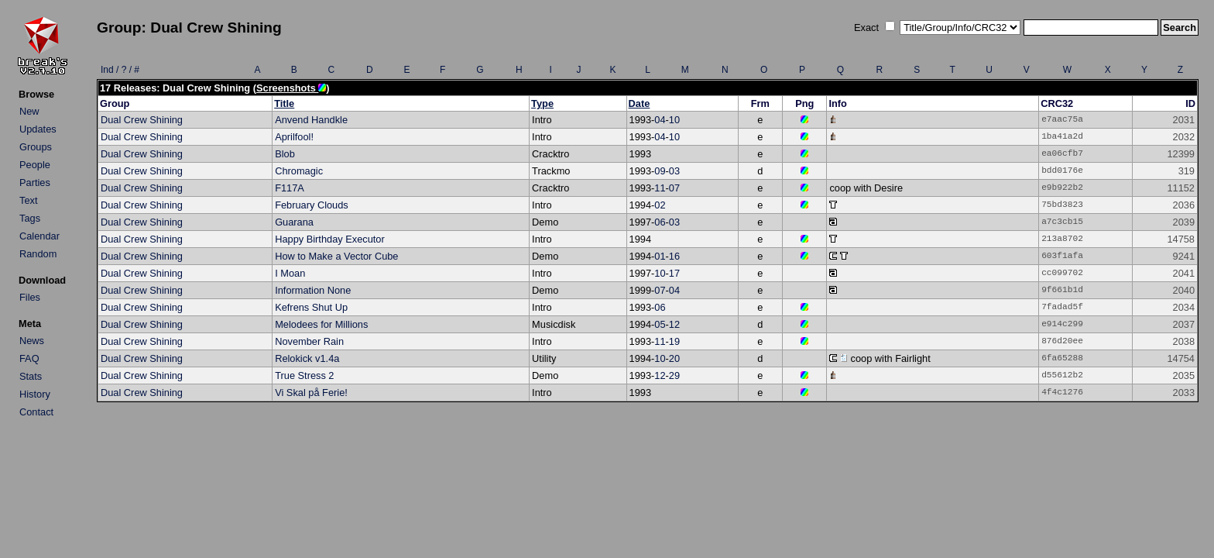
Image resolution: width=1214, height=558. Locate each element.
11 (659, 188)
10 (674, 120)
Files (29, 297)
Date (639, 103)
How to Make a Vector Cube (336, 256)
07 (674, 188)
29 (674, 375)
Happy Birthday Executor (330, 239)
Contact (36, 412)
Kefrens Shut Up (311, 307)
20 (674, 358)
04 (659, 120)
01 (659, 256)
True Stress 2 (304, 375)
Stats (30, 376)
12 (674, 324)
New (29, 111)
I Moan (290, 273)
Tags (29, 218)
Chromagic (299, 171)
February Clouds (311, 205)
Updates (38, 129)
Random (38, 254)
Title (284, 103)
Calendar (39, 236)
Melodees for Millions (321, 324)
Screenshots (291, 88)
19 (674, 341)
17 (674, 273)
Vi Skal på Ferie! (311, 392)
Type (542, 103)
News (31, 340)
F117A (289, 188)
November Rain (309, 341)
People (34, 164)
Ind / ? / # (120, 69)
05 (659, 324)
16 (674, 256)
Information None (313, 290)
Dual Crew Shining (142, 120)
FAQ (29, 358)
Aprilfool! (294, 137)
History (34, 394)
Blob (285, 154)
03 (674, 171)
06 (659, 222)
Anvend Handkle (311, 120)
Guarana (294, 222)
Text (28, 200)
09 (659, 171)
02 (659, 205)
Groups (35, 147)
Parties (34, 182)
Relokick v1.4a (307, 358)
